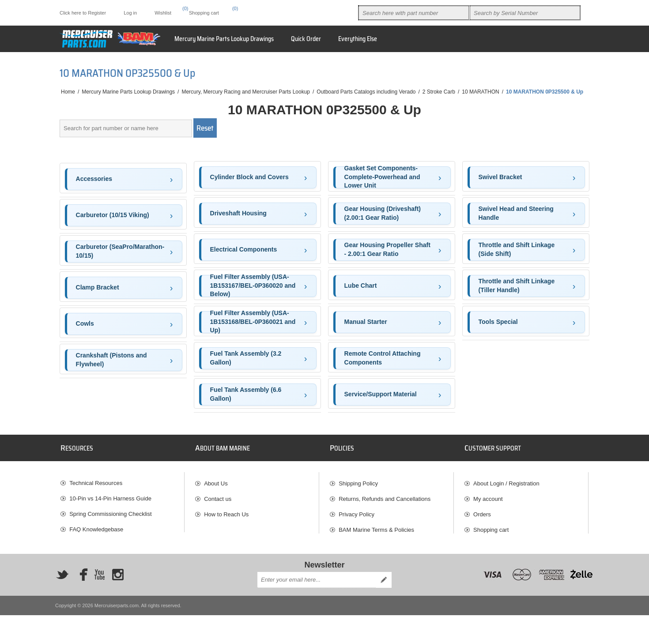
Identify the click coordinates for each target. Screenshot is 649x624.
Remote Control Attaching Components (382, 358)
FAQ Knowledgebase (96, 526)
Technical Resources (95, 480)
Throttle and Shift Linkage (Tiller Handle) (517, 285)
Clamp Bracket (97, 287)
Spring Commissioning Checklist (110, 510)
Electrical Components (243, 249)
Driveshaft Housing (238, 213)
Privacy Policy (356, 510)
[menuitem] (122, 480)
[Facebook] (81, 583)
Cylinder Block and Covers (249, 176)
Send (384, 589)
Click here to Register (83, 12)
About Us (215, 480)
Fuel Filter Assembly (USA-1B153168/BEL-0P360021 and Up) (253, 322)
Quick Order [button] (306, 39)
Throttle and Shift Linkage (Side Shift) (517, 249)
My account (487, 495)
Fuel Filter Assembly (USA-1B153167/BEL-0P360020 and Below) (253, 286)
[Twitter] (62, 583)
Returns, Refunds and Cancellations (384, 495)
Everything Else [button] (357, 39)
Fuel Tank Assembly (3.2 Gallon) (246, 358)
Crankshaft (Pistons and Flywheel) (111, 360)
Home (68, 92)
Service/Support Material (380, 394)
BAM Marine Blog (91, 541)
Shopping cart (491, 526)
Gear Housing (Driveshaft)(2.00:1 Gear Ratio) (382, 213)
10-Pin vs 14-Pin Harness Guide (110, 495)
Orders (482, 510)
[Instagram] (118, 583)
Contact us (217, 495)
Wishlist (483, 541)
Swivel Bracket (500, 176)
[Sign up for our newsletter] (316, 589)
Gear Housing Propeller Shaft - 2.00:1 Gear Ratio (387, 249)
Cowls (85, 323)
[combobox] (413, 13)
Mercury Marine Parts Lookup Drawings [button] (224, 39)
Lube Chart (360, 285)
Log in (130, 12)
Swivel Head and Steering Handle (516, 213)
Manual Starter (365, 321)
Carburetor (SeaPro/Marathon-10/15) (120, 251)
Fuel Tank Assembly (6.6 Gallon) (246, 394)
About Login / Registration (506, 480)
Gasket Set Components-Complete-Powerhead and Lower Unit (382, 177)
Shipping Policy (358, 480)
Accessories (94, 178)
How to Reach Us (226, 510)
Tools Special (498, 321)
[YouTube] (99, 583)
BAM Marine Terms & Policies (376, 526)
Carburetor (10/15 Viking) (112, 214)
